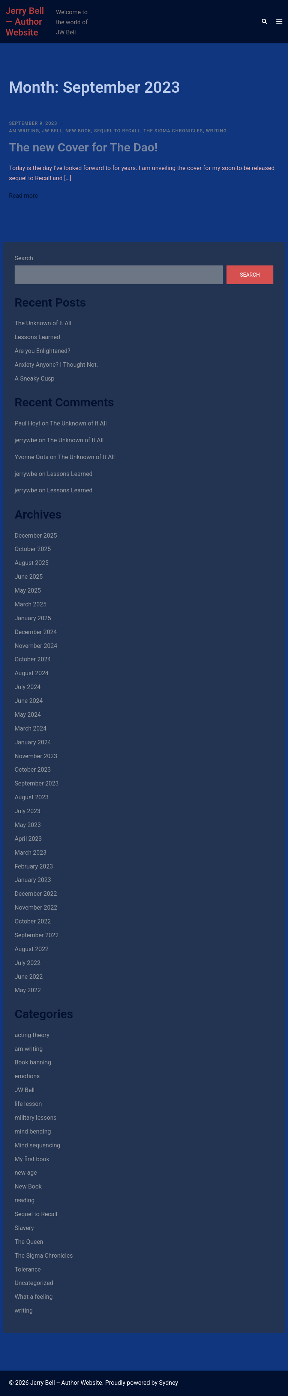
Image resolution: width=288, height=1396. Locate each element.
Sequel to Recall (117, 130)
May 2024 (28, 714)
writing (216, 130)
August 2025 (31, 562)
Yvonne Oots (31, 457)
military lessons (36, 1117)
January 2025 (33, 618)
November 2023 (36, 756)
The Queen (29, 1241)
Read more (23, 195)
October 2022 (33, 921)
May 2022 (28, 990)
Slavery (24, 1228)
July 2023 (27, 811)
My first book (32, 1159)
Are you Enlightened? (42, 350)
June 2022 (29, 976)
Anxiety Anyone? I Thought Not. (56, 364)
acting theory (32, 1035)
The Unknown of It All (43, 323)
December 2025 (36, 535)
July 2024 (27, 687)
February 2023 (34, 866)
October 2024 (33, 659)
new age (26, 1172)
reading (24, 1200)
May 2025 (28, 590)
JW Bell (52, 130)
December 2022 (36, 893)
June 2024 (29, 700)
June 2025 (29, 576)
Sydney (168, 1382)
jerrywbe (26, 440)
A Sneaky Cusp (34, 378)
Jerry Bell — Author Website (25, 22)
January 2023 (33, 879)
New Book (79, 130)
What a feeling (34, 1296)
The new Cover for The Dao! (83, 147)
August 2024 (31, 673)
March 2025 (30, 604)
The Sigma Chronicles (173, 130)
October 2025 (33, 549)
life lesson (28, 1103)
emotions (27, 1076)
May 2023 (28, 824)
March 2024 (30, 728)
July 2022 (27, 962)
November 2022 (36, 907)
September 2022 (37, 935)
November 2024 (36, 645)
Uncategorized (34, 1282)
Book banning (33, 1062)
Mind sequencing (37, 1145)
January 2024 (33, 742)
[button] (264, 22)
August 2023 (31, 797)
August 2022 (31, 949)
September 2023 (37, 783)
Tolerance (28, 1269)
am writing (24, 130)
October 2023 (33, 769)
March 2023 (30, 852)
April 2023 (28, 838)
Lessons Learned (37, 337)
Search (24, 258)
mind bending (33, 1131)
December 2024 (36, 632)
